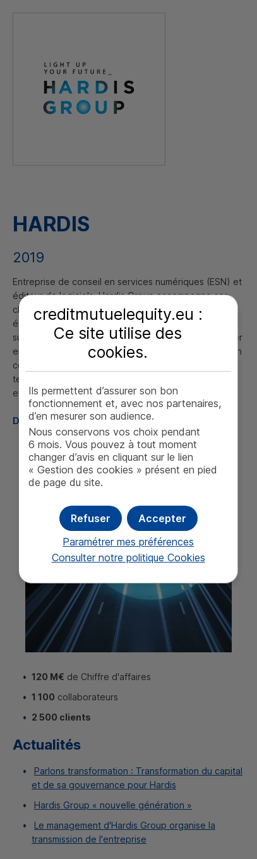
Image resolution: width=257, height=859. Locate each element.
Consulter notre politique (128, 557)
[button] (162, 518)
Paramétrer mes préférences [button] (128, 541)
